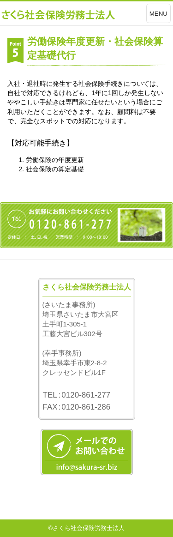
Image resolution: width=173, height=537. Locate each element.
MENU (158, 13)
